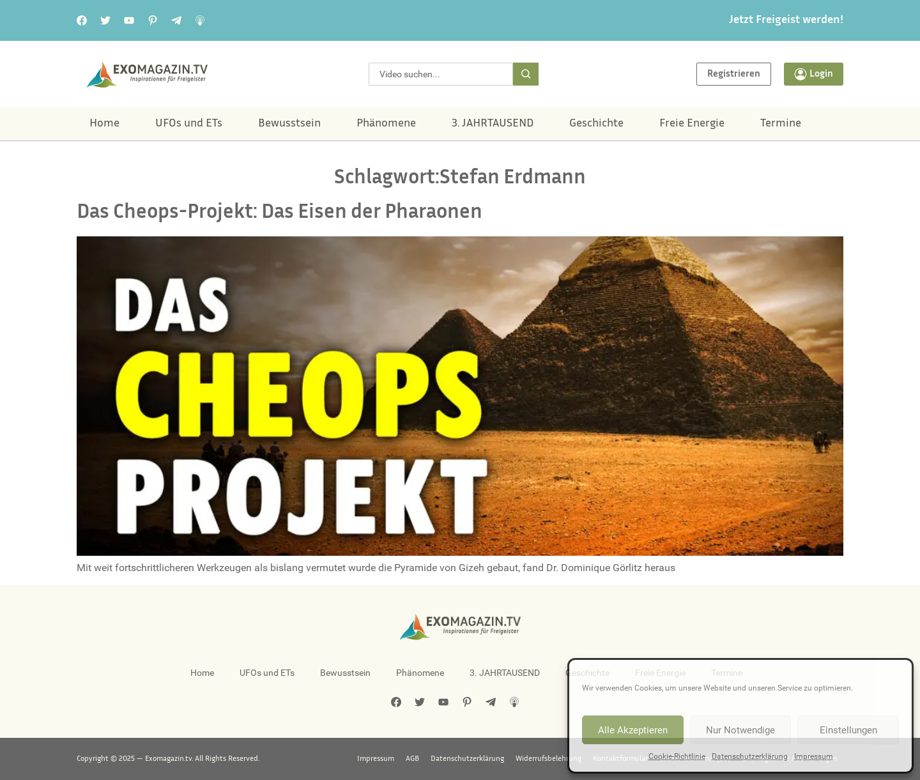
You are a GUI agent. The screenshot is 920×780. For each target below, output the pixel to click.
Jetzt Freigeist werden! (786, 20)
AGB (412, 759)
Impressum (813, 756)
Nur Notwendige (740, 730)
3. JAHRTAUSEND (492, 124)
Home (104, 124)
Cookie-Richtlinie (676, 756)
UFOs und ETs (188, 124)
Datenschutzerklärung (750, 756)
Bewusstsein (289, 124)
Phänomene (386, 124)
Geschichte (596, 124)
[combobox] (441, 74)
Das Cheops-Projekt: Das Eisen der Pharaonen (279, 213)
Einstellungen (848, 730)
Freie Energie (691, 124)
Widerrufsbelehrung (548, 759)
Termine (780, 124)
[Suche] (526, 74)
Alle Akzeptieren (633, 730)
